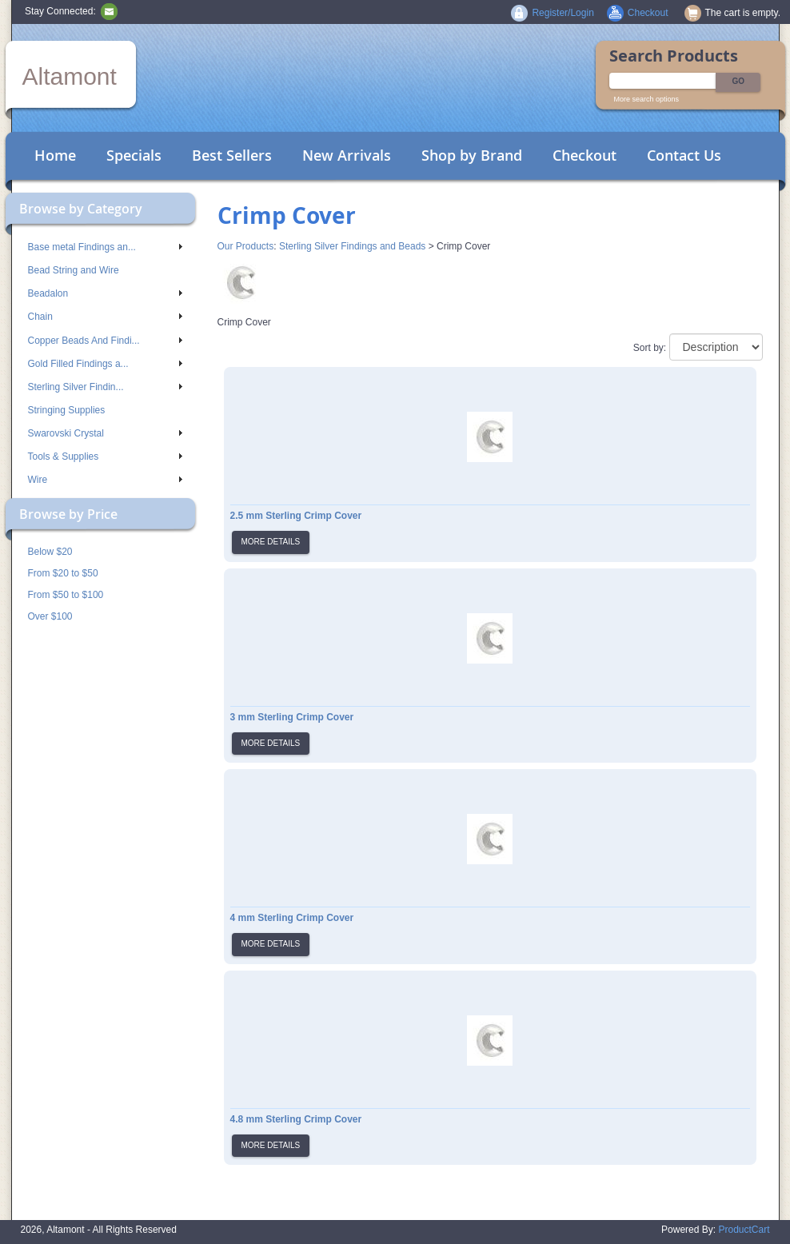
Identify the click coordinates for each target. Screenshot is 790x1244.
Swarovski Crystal (105, 433)
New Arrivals (346, 155)
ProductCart (743, 1229)
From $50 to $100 (66, 594)
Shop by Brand (471, 155)
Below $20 (50, 551)
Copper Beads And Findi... (105, 340)
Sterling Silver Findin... (105, 387)
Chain (105, 316)
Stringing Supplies (67, 410)
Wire (105, 479)
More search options (647, 99)
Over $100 (50, 616)
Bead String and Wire (73, 270)
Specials (134, 155)
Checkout (584, 155)
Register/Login (562, 12)
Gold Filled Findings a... (105, 363)
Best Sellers (232, 155)
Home (55, 155)
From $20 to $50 (63, 573)
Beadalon (105, 293)
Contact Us (684, 155)
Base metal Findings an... (105, 247)
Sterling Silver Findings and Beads (352, 246)
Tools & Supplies (105, 456)
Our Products (245, 246)
